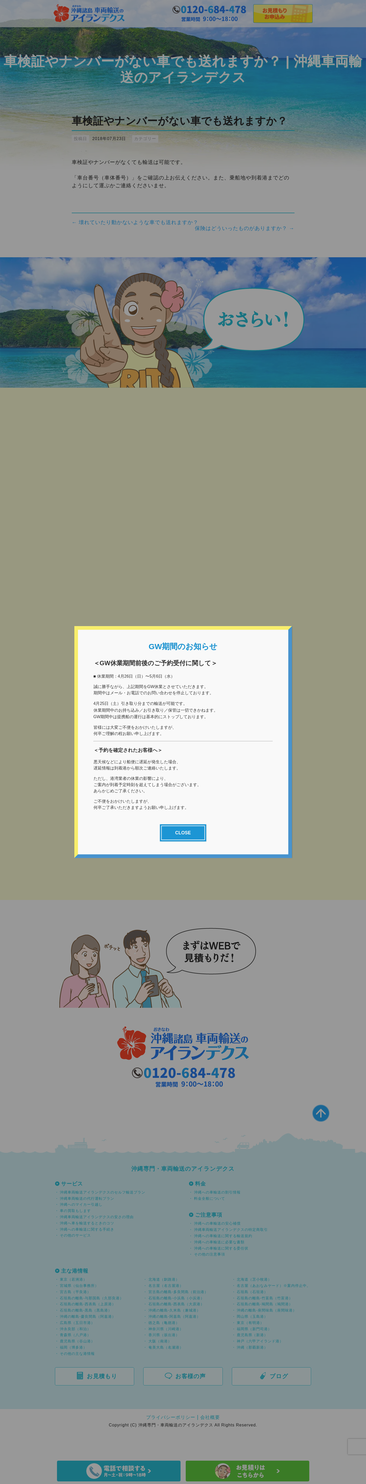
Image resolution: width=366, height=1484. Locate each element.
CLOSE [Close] (183, 833)
